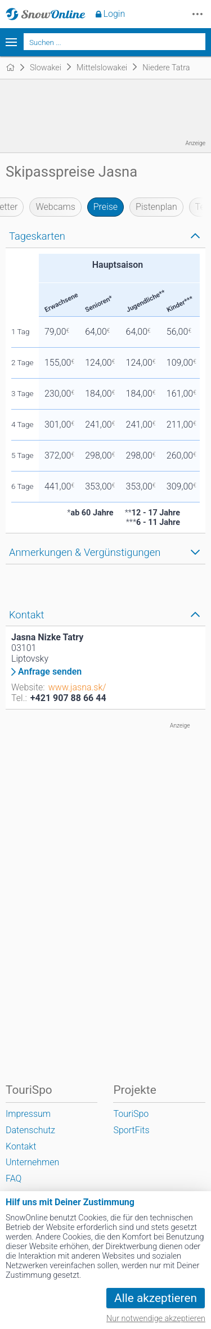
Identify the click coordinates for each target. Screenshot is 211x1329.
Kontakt (21, 1146)
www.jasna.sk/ (77, 687)
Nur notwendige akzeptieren (155, 1318)
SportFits (131, 1130)
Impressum (28, 1113)
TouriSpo (131, 1113)
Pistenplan (156, 206)
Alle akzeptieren (155, 1298)
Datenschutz (30, 1130)
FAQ (13, 1178)
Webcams (55, 206)
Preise (105, 206)
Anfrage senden (50, 671)
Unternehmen (32, 1162)
